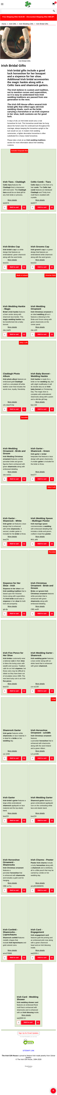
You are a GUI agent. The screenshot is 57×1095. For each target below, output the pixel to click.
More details (12, 200)
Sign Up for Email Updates (28, 1033)
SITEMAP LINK (28, 1051)
